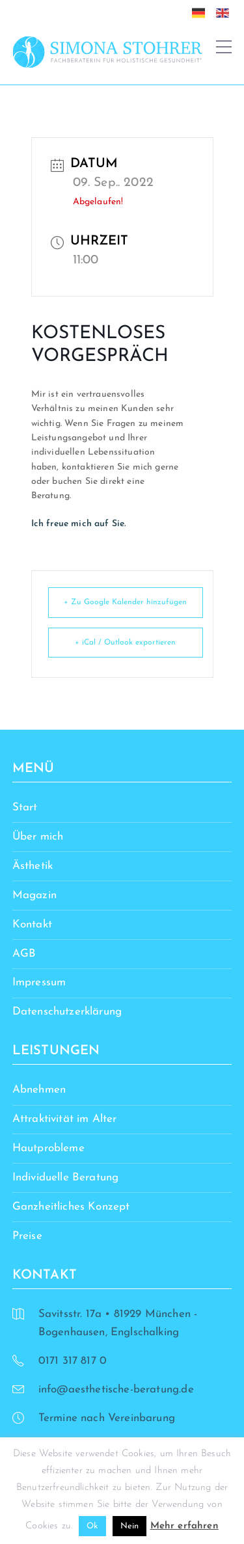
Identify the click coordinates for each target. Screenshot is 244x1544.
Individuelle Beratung (65, 1177)
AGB (24, 953)
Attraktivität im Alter (64, 1119)
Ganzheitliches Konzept (71, 1206)
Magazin (34, 895)
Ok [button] (92, 1526)
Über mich (38, 836)
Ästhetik (32, 866)
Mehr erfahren (184, 1526)
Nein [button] (129, 1526)
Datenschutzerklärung (67, 1011)
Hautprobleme (48, 1148)
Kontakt (32, 924)
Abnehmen (39, 1089)
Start (25, 807)
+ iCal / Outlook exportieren (125, 642)
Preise (27, 1236)
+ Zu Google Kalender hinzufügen (125, 602)
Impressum (39, 982)
